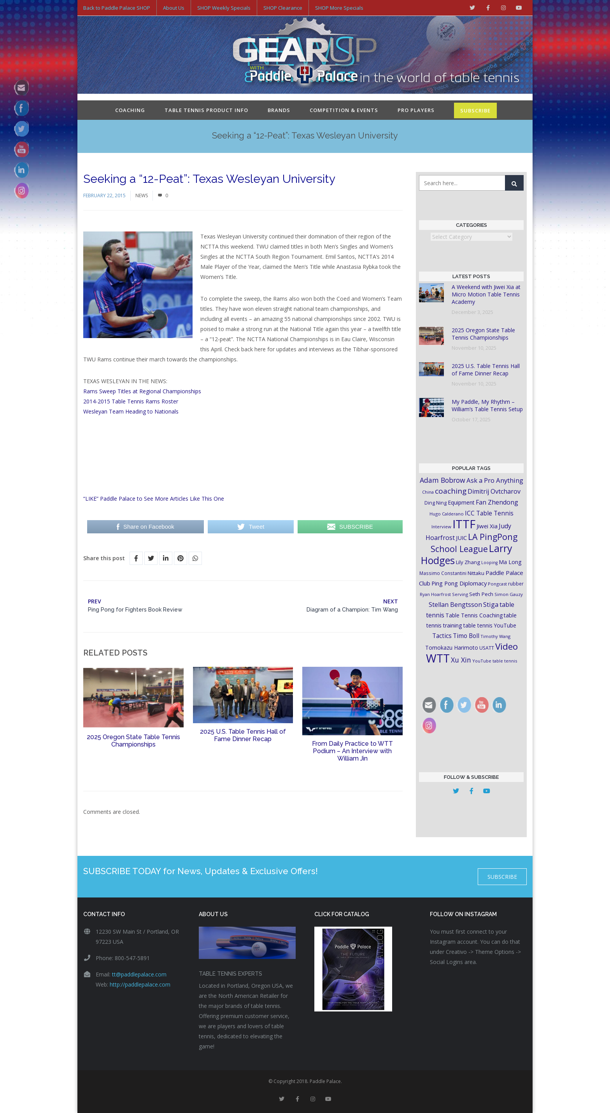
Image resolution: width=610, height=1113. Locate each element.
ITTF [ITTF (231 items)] (463, 524)
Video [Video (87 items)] (506, 646)
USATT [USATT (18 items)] (486, 648)
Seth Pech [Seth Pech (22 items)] (481, 594)
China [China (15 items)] (428, 492)
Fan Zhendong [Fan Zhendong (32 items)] (497, 502)
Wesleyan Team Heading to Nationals (131, 411)
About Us (173, 7)
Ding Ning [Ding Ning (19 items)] (435, 503)
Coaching (130, 110)
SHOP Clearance (282, 7)
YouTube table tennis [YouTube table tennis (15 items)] (494, 661)
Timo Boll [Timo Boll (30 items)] (466, 635)
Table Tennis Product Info (206, 110)
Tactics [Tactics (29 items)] (442, 636)
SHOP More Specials (339, 7)
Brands (279, 110)
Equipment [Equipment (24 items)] (461, 502)
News (141, 195)
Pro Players (416, 110)
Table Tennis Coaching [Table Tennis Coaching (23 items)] (474, 615)
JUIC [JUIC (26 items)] (461, 538)
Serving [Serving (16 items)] (460, 594)
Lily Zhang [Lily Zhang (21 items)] (468, 562)
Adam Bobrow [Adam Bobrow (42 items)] (442, 480)
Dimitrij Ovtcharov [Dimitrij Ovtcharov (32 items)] (494, 491)
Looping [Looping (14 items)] (489, 562)
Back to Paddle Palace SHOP (116, 7)
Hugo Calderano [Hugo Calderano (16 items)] (446, 514)
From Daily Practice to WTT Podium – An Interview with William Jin (352, 751)
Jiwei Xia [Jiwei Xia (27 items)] (487, 526)
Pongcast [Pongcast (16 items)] (497, 584)
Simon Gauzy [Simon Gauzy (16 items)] (508, 594)
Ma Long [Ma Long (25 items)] (510, 562)
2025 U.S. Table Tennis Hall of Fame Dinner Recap (243, 735)
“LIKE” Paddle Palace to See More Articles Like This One (153, 498)
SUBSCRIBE (475, 110)
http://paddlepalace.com (140, 984)
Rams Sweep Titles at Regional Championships (142, 391)
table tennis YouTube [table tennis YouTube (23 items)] (489, 625)
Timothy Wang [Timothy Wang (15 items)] (495, 636)
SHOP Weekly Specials (224, 7)
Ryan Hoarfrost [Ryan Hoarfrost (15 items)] (435, 594)
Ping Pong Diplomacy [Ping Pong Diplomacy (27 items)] (459, 583)
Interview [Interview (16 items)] (441, 526)
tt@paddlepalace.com (139, 974)
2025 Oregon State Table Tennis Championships (133, 740)
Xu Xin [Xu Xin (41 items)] (461, 659)
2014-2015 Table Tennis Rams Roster (130, 401)
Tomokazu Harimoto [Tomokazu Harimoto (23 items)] (451, 647)
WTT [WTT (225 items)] (438, 658)
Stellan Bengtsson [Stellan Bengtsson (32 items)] (455, 604)
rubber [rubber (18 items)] (516, 583)
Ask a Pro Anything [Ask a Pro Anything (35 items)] (494, 480)
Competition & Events (344, 110)
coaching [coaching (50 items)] (450, 491)
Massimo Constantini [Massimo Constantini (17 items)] (442, 573)
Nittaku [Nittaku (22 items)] (476, 573)
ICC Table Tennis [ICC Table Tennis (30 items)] (489, 513)
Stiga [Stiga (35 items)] (490, 604)
